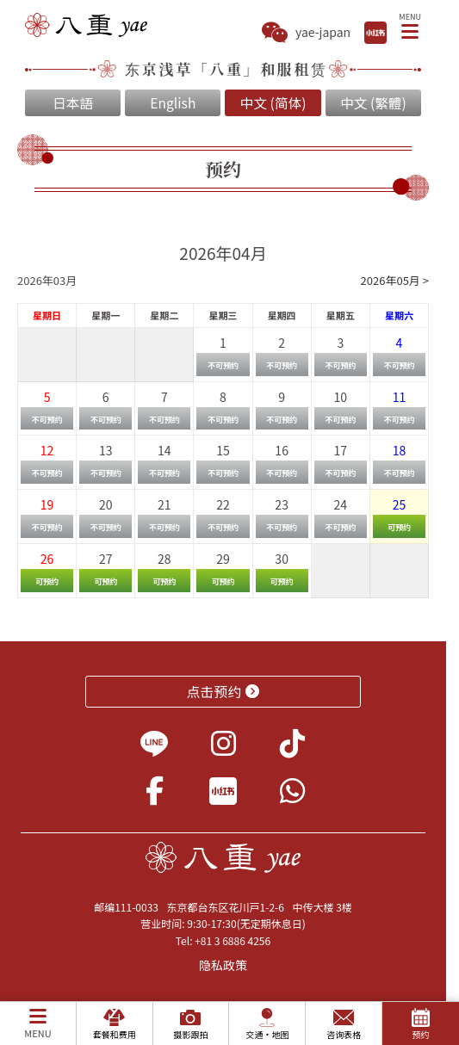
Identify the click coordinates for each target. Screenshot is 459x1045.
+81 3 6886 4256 (232, 940)
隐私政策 (223, 965)
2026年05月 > (395, 280)
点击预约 (223, 691)
